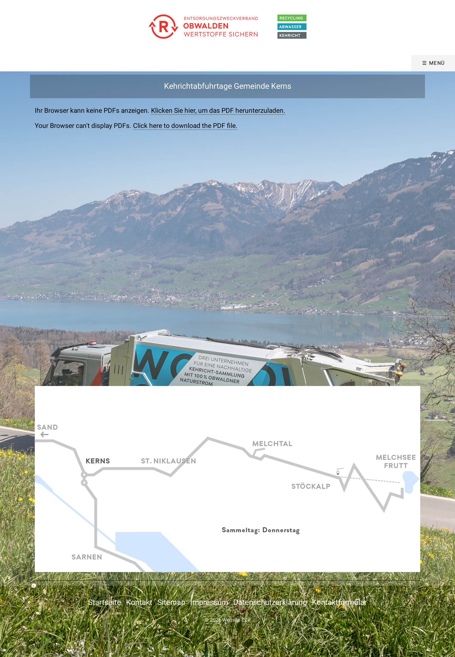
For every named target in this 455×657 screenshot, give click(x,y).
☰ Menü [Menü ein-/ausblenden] (433, 63)
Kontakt (139, 602)
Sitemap (171, 602)
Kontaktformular (339, 602)
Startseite (104, 602)
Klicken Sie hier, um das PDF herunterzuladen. (218, 110)
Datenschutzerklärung (270, 602)
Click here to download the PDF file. (185, 126)
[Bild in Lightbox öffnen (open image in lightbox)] (227, 479)
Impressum (209, 602)
